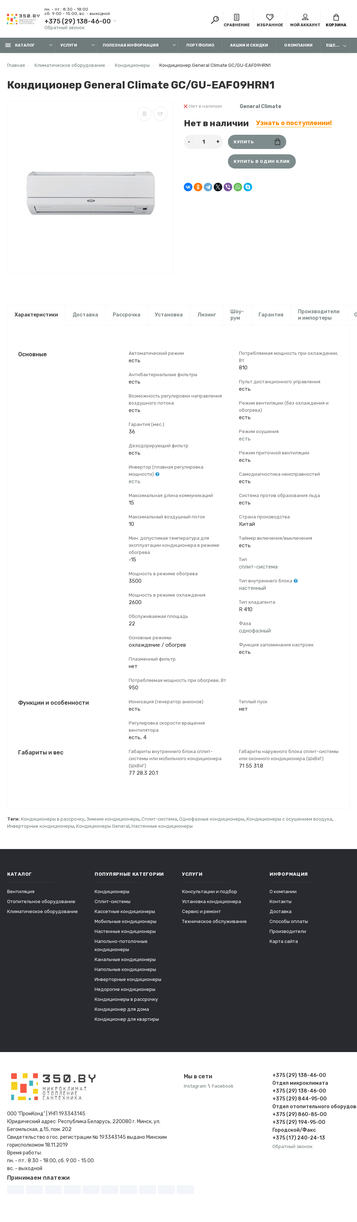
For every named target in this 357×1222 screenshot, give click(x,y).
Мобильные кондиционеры (125, 922)
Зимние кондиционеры (112, 819)
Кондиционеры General (102, 826)
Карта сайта (284, 942)
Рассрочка (126, 315)
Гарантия (271, 315)
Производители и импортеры (319, 315)
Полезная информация (131, 45)
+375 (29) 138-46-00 (77, 21)
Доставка (85, 315)
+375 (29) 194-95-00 (298, 1123)
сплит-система (258, 567)
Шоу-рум (237, 315)
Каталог (20, 45)
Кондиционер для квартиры (127, 1020)
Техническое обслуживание (214, 922)
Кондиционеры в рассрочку (52, 819)
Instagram (195, 1086)
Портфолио (200, 45)
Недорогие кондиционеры (125, 990)
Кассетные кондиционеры (125, 912)
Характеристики (36, 315)
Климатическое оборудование (42, 912)
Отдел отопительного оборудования (311, 1107)
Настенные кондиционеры (162, 826)
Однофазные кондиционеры (211, 819)
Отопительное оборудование (41, 902)
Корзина (336, 20)
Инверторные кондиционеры (40, 826)
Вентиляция (20, 892)
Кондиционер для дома (122, 1010)
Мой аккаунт (305, 20)
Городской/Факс (294, 1131)
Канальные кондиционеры (125, 960)
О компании (298, 45)
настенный (252, 588)
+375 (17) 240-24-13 (298, 1139)
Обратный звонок (64, 27)
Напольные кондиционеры (125, 970)
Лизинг (206, 315)
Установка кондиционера (211, 902)
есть (134, 482)
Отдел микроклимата (300, 1084)
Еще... (333, 45)
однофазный (255, 631)
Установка (169, 315)
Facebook (223, 1086)
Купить (257, 141)
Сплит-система (159, 819)
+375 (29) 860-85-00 (299, 1115)
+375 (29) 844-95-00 (299, 1099)
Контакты (281, 902)
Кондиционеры (112, 892)
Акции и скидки (249, 45)
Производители (288, 932)
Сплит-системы (112, 902)
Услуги (68, 45)
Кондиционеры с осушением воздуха (289, 819)
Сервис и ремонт (201, 912)
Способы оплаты (289, 922)
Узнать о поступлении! (294, 123)
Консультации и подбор (209, 892)
